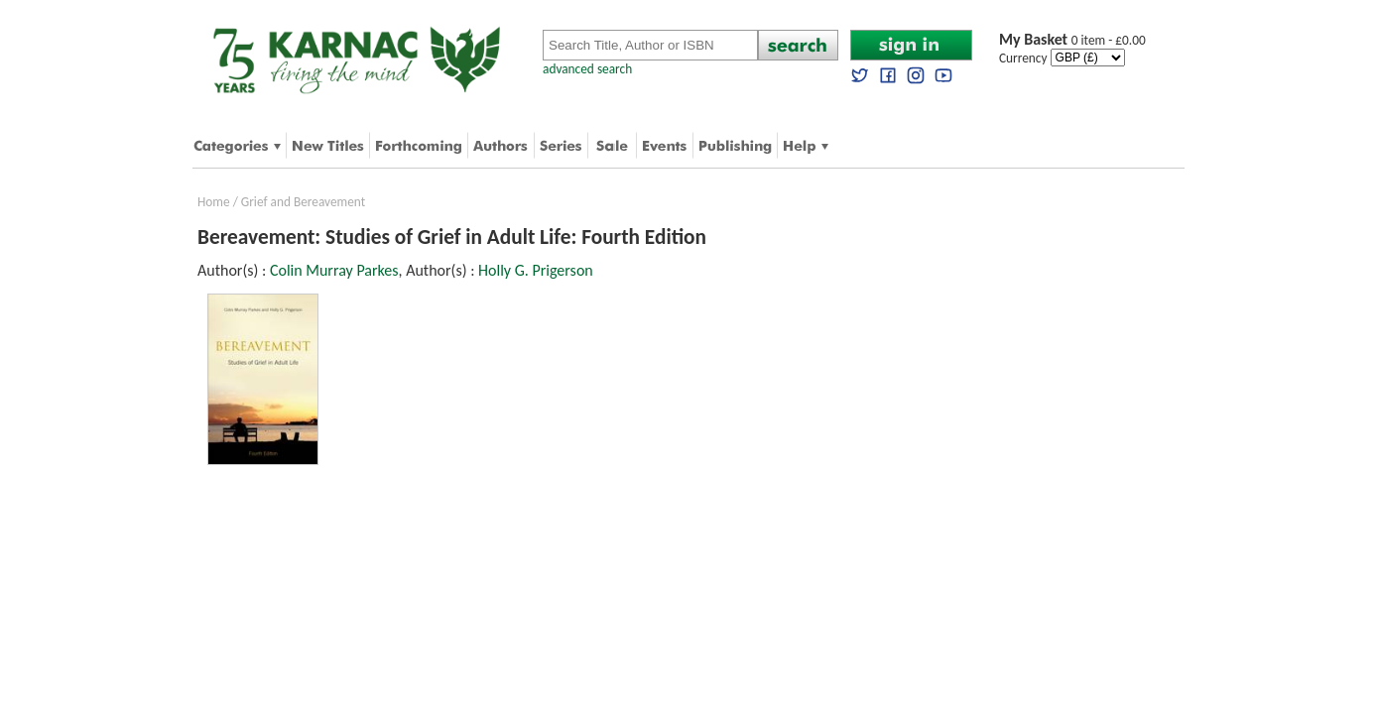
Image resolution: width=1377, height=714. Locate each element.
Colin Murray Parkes (334, 270)
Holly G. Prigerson (535, 270)
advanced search (587, 68)
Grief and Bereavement (303, 201)
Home (213, 201)
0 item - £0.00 (1072, 40)
